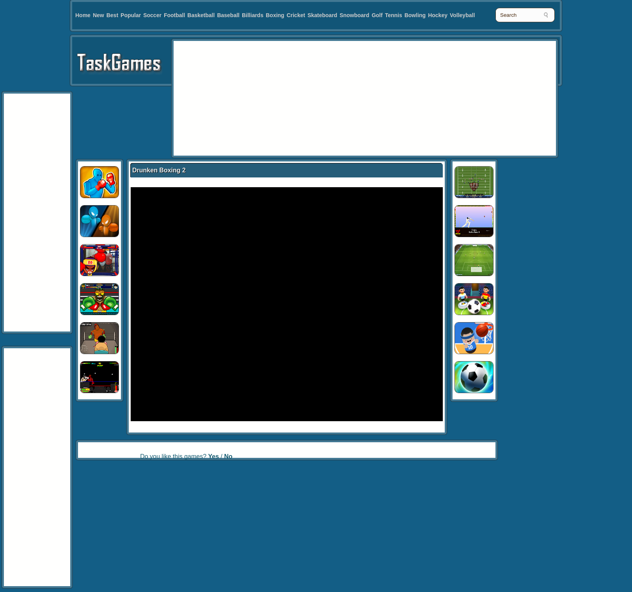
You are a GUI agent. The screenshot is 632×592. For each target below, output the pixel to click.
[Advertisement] (273, 97)
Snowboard (354, 15)
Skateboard (322, 15)
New (98, 15)
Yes (213, 456)
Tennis (393, 15)
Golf (377, 15)
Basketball (201, 15)
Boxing (275, 15)
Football (174, 15)
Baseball (228, 15)
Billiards (252, 15)
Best (112, 15)
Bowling (415, 15)
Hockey (437, 15)
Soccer (152, 15)
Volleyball (462, 15)
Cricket (296, 15)
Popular (131, 15)
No (228, 456)
